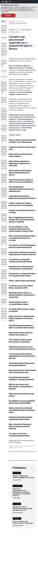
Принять (8, 15)
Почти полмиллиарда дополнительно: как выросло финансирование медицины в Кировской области (6, 114)
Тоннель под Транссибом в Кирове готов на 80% (6, 63)
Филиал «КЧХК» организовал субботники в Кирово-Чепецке (6, 138)
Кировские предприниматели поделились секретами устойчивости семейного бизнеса (22, 492)
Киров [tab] (4, 21)
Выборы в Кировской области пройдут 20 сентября (6, 100)
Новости (19, 21)
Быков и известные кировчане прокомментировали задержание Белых (22, 410)
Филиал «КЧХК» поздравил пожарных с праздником (6, 228)
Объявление (5, 37)
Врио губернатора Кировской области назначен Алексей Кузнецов (20, 426)
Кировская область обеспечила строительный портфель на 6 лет (22, 508)
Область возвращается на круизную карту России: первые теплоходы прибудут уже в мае (6, 87)
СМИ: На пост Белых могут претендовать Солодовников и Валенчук (21, 386)
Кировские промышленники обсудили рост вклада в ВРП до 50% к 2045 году (6, 205)
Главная (12, 21)
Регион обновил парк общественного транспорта (23, 522)
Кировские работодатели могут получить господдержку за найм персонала (7, 217)
